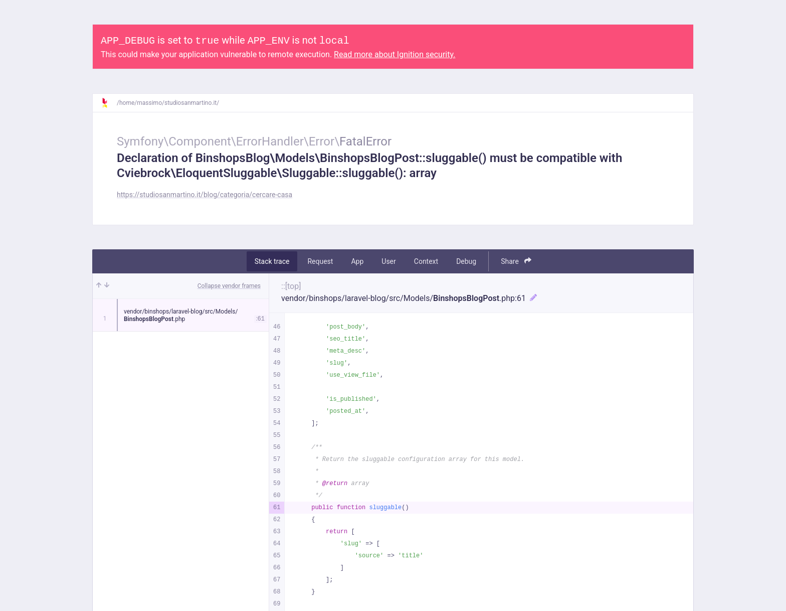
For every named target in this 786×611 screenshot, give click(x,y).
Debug (466, 261)
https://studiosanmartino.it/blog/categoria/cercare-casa (204, 195)
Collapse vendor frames (229, 285)
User (388, 261)
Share (516, 261)
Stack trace (272, 261)
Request (320, 261)
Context (426, 261)
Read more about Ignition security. (394, 54)
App (357, 261)
